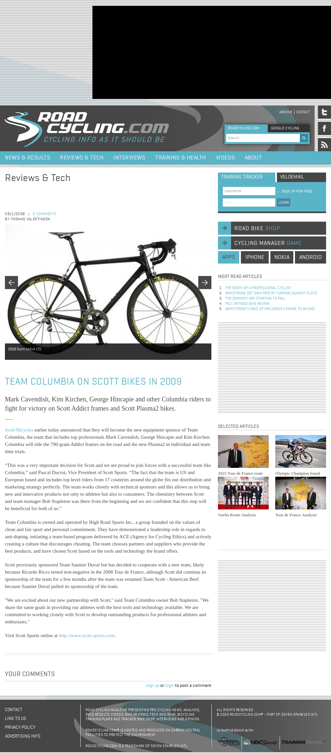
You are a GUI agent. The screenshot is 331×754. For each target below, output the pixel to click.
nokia (281, 257)
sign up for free (295, 191)
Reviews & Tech (82, 158)
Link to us (15, 718)
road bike (257, 228)
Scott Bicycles (19, 429)
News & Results (27, 158)
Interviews (129, 158)
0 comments (45, 214)
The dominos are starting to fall (255, 299)
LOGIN (284, 202)
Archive (285, 112)
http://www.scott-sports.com (87, 635)
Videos (225, 158)
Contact (303, 112)
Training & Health (180, 158)
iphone (254, 257)
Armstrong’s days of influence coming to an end (270, 309)
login (169, 685)
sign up (152, 685)
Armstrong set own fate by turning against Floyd (271, 293)
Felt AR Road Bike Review (247, 304)
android (310, 257)
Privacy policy (20, 727)
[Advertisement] (158, 52)
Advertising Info (22, 736)
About (253, 158)
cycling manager (268, 243)
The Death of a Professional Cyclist (258, 288)
